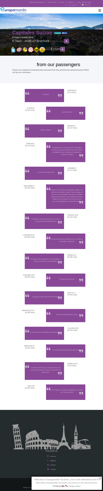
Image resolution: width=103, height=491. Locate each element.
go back (58, 33)
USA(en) (87, 5)
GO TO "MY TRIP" (50, 2)
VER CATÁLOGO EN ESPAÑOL (32, 2)
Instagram (51, 460)
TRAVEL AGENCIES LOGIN (83, 2)
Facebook (51, 456)
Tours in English (72, 5)
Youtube (51, 469)
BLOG (60, 2)
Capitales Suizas (32, 33)
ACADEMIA (69, 2)
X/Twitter (51, 465)
